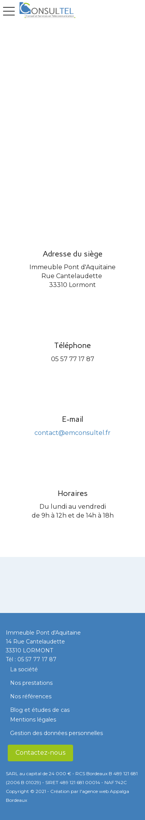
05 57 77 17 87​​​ (36, 659)
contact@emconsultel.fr (72, 432)
